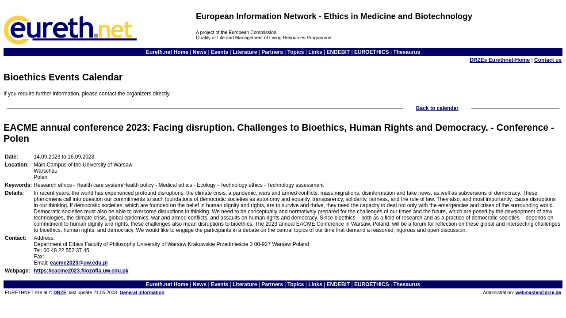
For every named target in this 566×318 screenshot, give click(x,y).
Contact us (548, 60)
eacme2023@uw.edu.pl (79, 263)
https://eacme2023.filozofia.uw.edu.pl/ (81, 271)
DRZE (60, 292)
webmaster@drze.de (538, 292)
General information (141, 292)
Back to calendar (437, 108)
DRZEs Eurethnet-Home (500, 60)
